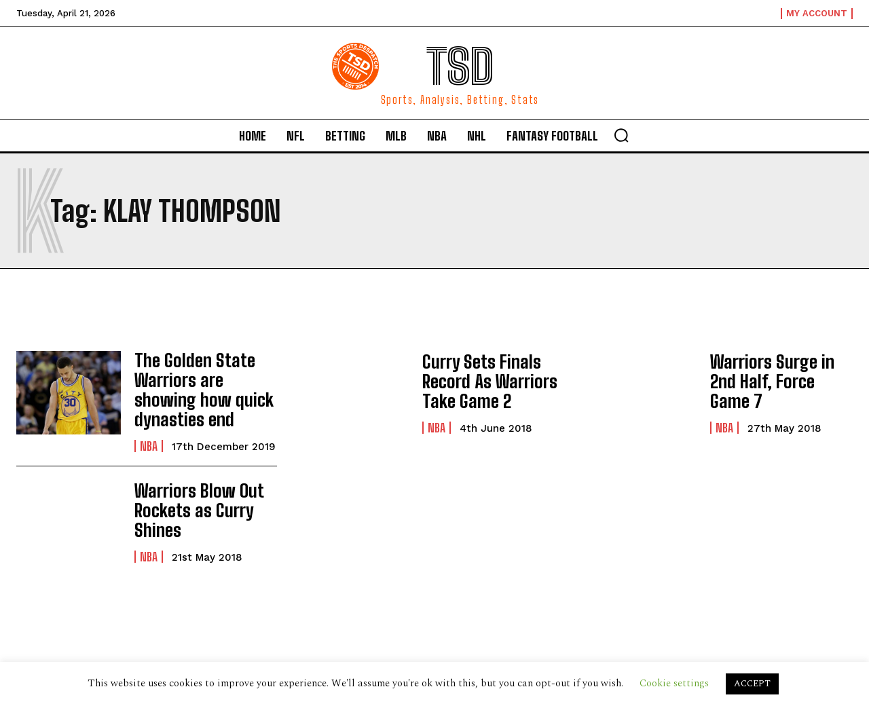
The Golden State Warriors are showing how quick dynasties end (204, 386)
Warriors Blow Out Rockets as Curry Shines (192, 503)
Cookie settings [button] (674, 683)
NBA (149, 439)
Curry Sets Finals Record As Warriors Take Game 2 (483, 381)
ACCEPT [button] (752, 683)
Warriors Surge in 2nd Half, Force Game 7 (780, 381)
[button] (621, 135)
